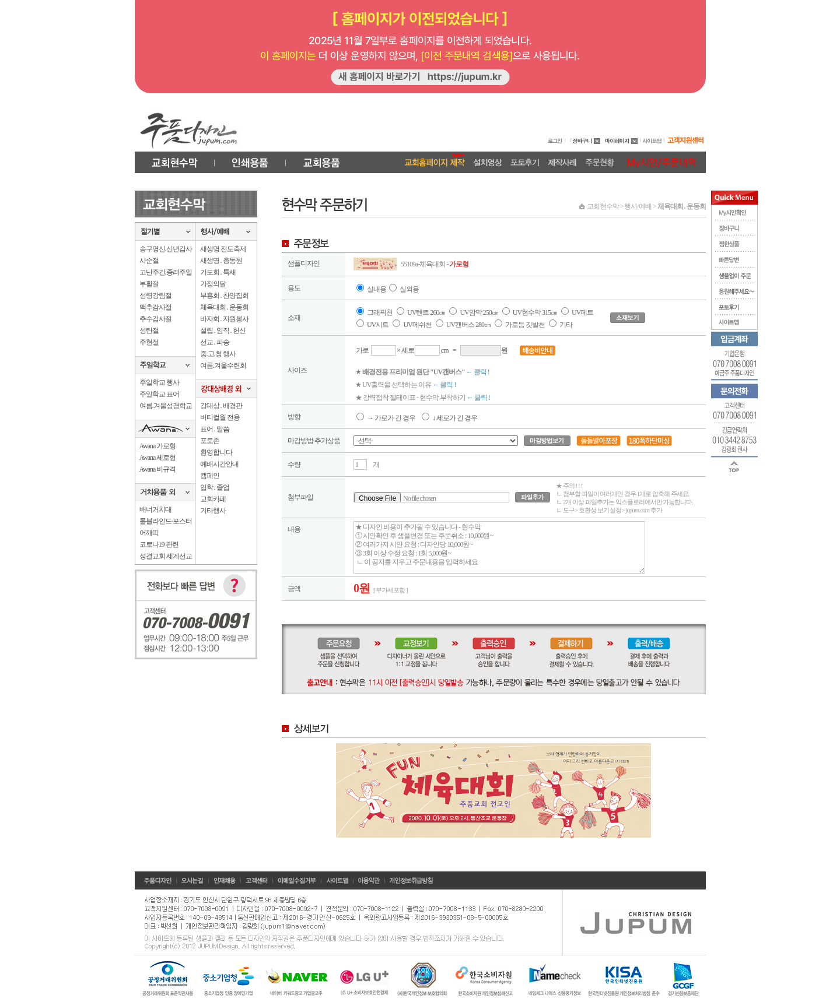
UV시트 (377, 325)
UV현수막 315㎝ (535, 312)
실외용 (409, 289)
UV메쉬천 (417, 325)
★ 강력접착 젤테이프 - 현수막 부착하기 (422, 397)
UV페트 (582, 312)
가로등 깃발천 (525, 325)
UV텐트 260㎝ (426, 312)
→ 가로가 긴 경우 (385, 418)
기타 (565, 325)
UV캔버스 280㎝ (468, 325)
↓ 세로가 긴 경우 (449, 418)
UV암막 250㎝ (479, 312)
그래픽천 (380, 312)
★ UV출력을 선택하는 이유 (405, 385)
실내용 (376, 289)
